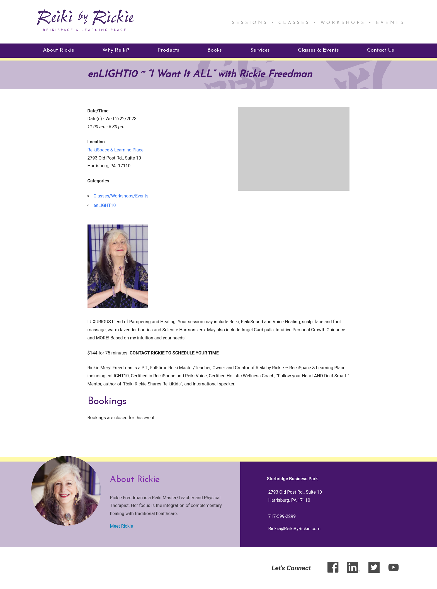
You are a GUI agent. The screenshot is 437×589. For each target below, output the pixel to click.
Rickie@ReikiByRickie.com (294, 528)
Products (168, 50)
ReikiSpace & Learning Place (116, 149)
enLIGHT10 (105, 205)
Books (214, 50)
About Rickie (58, 50)
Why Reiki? (115, 50)
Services (260, 50)
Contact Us (380, 50)
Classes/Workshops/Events (121, 195)
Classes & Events (318, 50)
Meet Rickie (121, 525)
